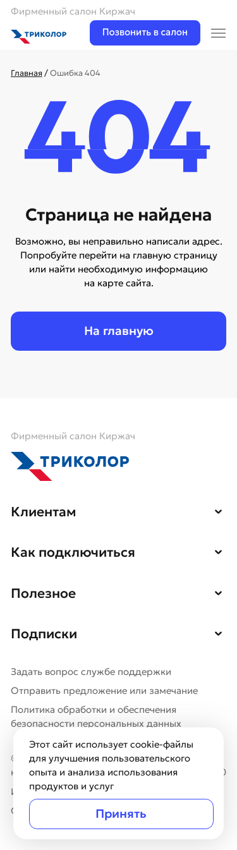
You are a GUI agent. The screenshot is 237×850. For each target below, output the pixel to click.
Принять (121, 813)
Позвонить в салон (145, 32)
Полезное (43, 593)
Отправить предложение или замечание (104, 690)
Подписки (44, 634)
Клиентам (43, 512)
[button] (218, 510)
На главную (119, 331)
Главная (26, 73)
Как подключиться (73, 552)
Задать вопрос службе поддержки (91, 671)
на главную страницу (168, 255)
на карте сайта (117, 283)
